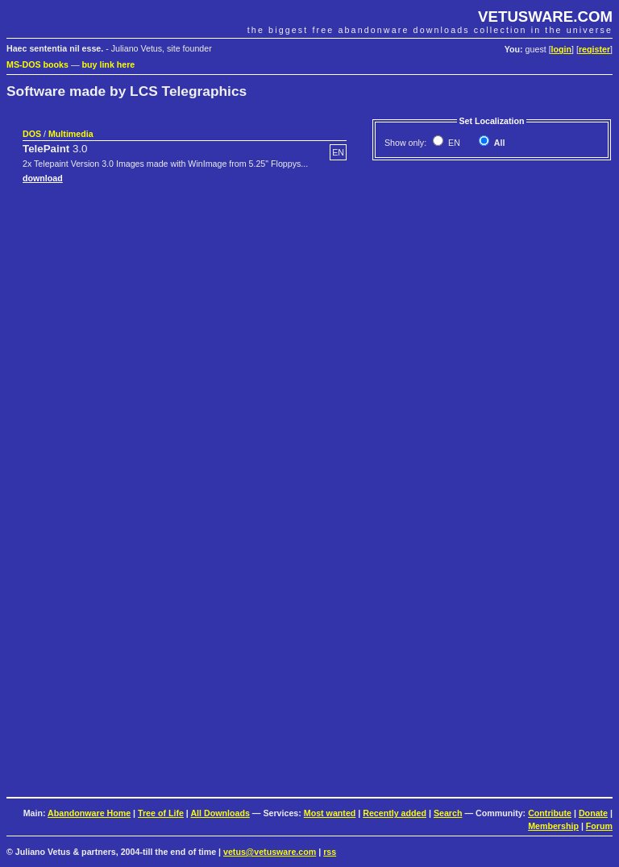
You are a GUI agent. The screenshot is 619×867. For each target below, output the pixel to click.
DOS (32, 134)
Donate (593, 813)
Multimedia (70, 134)
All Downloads (219, 813)
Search (448, 813)
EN (453, 142)
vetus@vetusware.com (269, 852)
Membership (553, 826)
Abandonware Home (89, 813)
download (43, 178)
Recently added (394, 813)
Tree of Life (161, 813)
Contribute (549, 813)
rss (329, 852)
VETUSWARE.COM (545, 16)
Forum (599, 826)
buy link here (108, 64)
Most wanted (330, 813)
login (561, 49)
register (594, 49)
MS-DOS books (37, 64)
